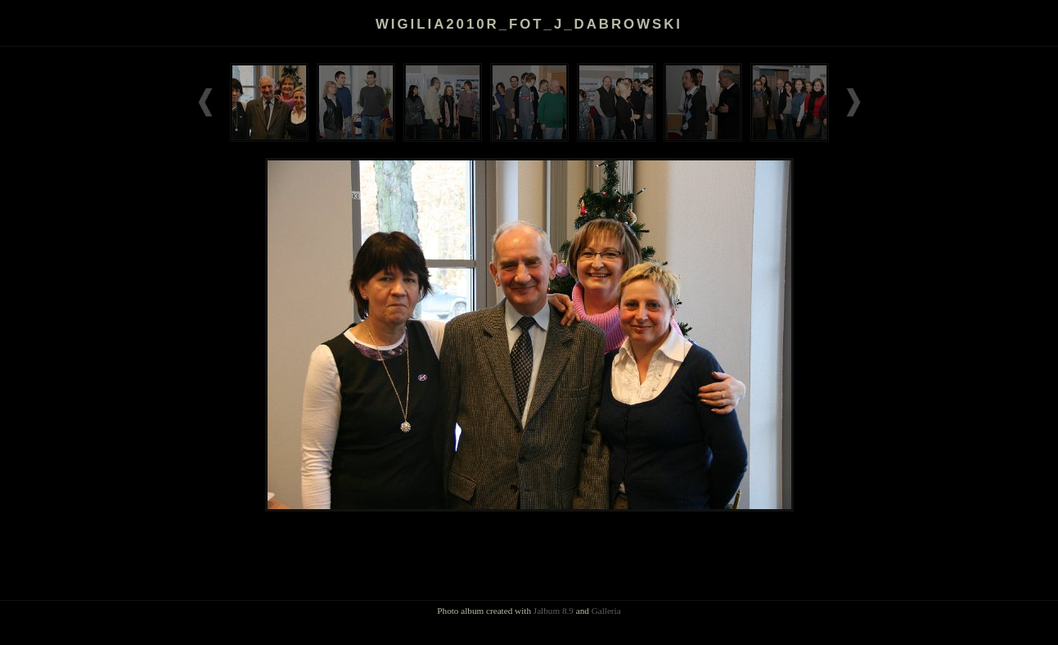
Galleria (606, 611)
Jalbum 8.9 (554, 611)
